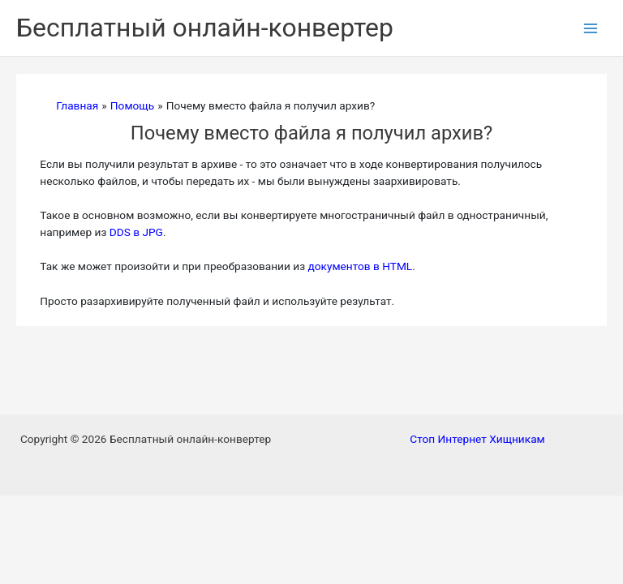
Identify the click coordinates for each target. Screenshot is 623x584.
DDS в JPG (136, 231)
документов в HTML (359, 266)
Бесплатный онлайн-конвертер (204, 27)
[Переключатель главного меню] (591, 28)
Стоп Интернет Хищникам (477, 438)
